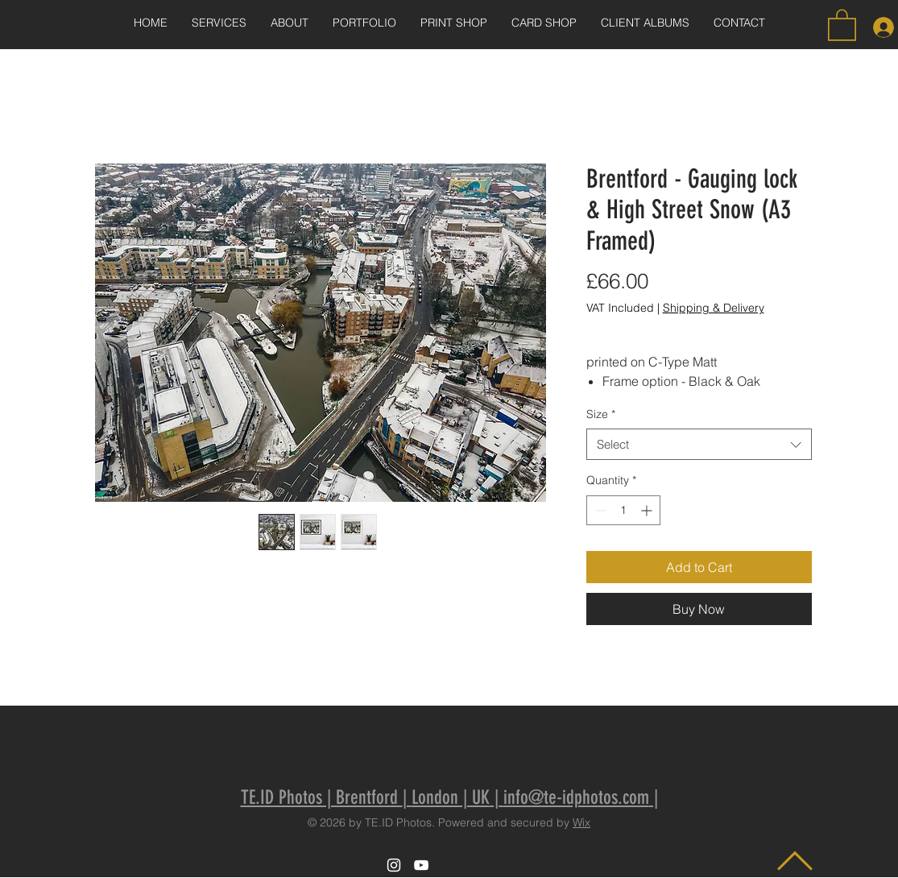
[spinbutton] (623, 510)
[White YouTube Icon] (421, 865)
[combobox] (699, 444)
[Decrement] (599, 510)
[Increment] (648, 510)
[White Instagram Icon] (394, 865)
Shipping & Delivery (713, 307)
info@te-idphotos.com (576, 797)
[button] (842, 24)
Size (600, 414)
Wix (581, 822)
